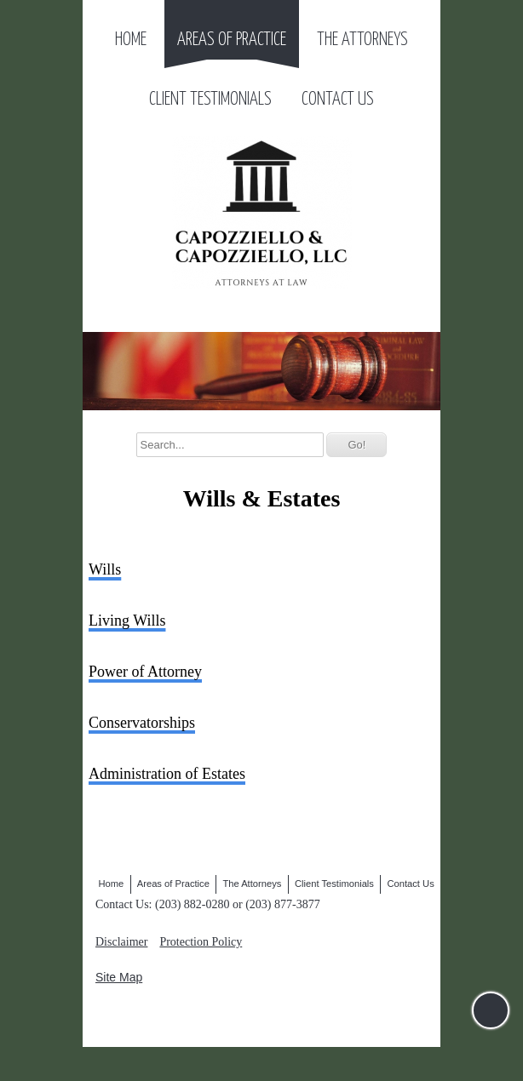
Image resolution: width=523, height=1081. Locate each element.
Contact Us (338, 99)
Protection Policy (200, 941)
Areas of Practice (231, 40)
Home (131, 40)
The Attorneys (362, 40)
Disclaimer (121, 941)
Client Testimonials (210, 99)
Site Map (118, 977)
